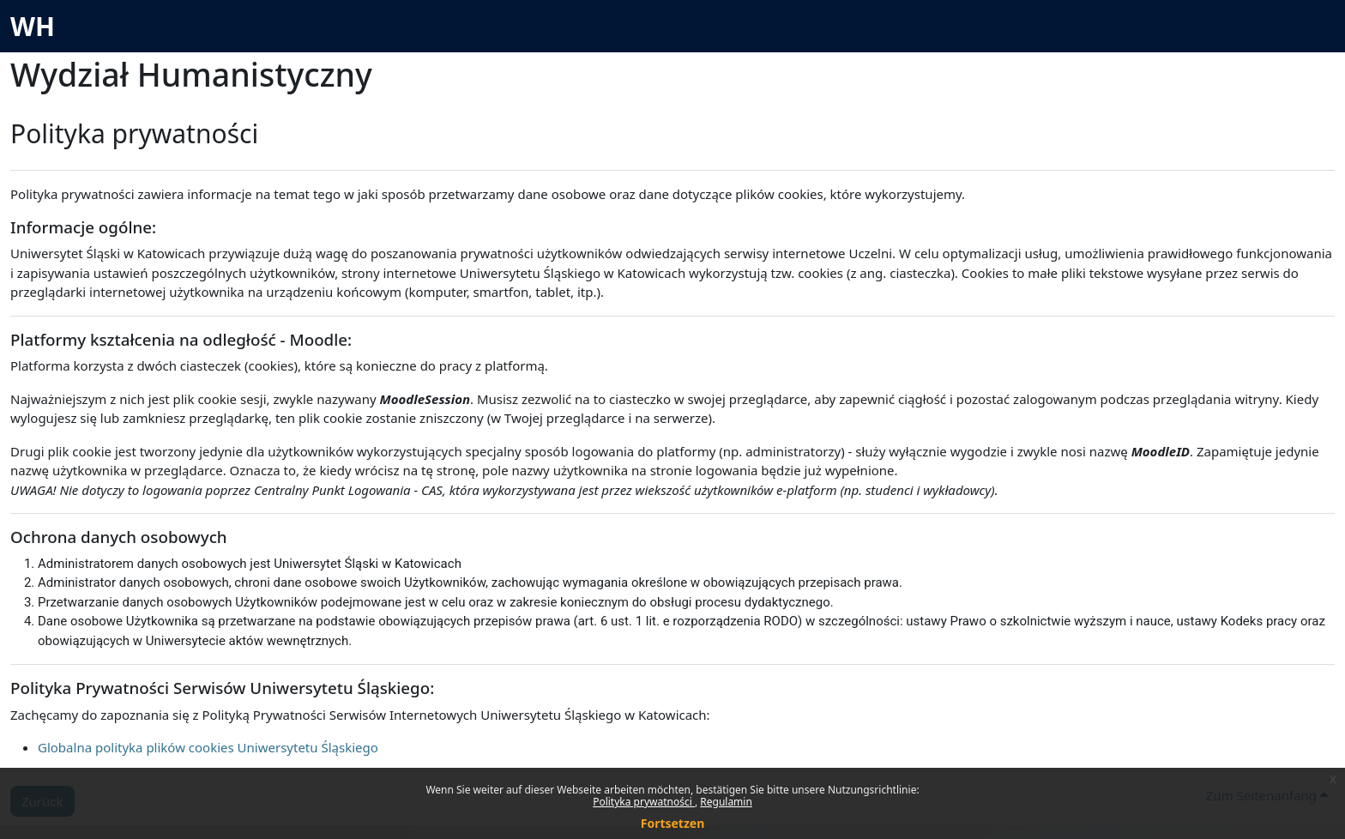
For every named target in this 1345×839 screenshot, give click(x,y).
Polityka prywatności (644, 801)
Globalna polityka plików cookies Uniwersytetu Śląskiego (208, 747)
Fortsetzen (673, 823)
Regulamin (726, 801)
